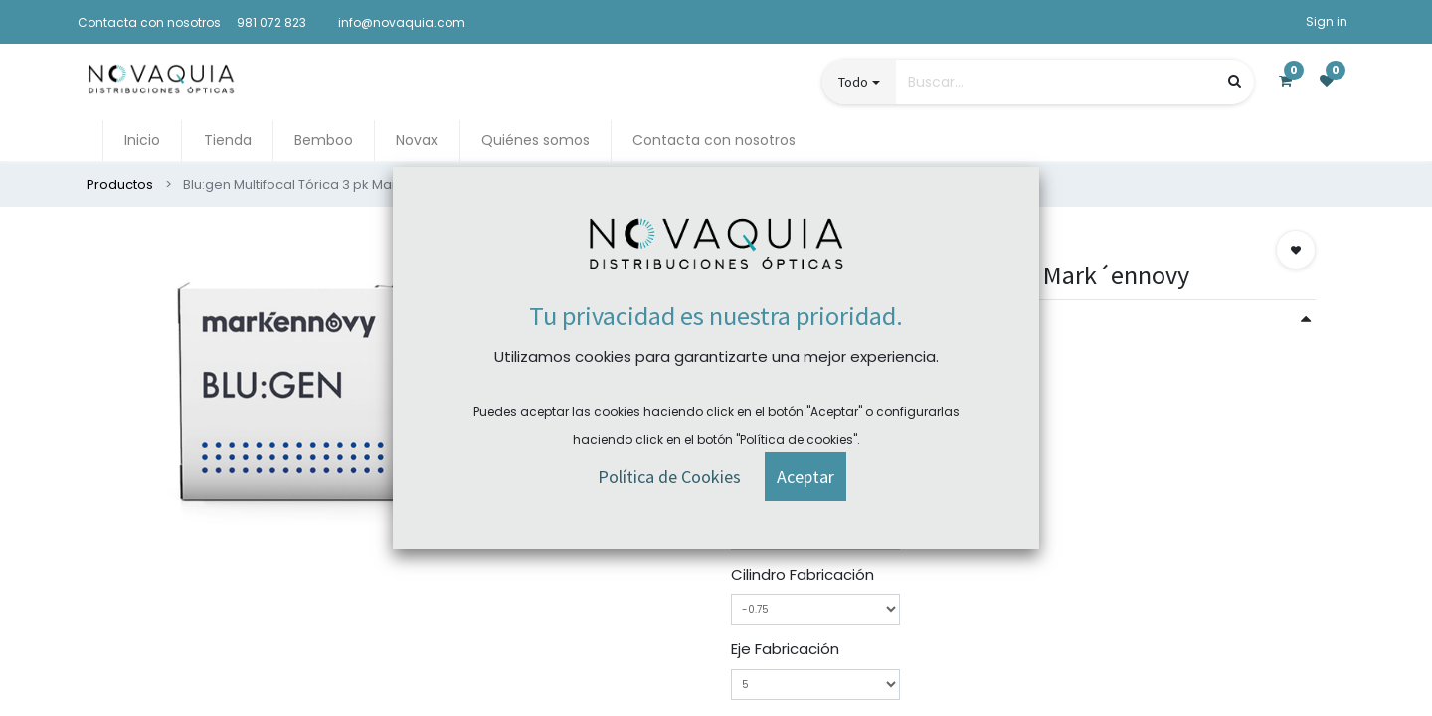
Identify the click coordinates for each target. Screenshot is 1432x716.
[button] (1296, 249)
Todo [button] (853, 81)
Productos (120, 184)
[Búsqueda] (1234, 81)
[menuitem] (142, 140)
